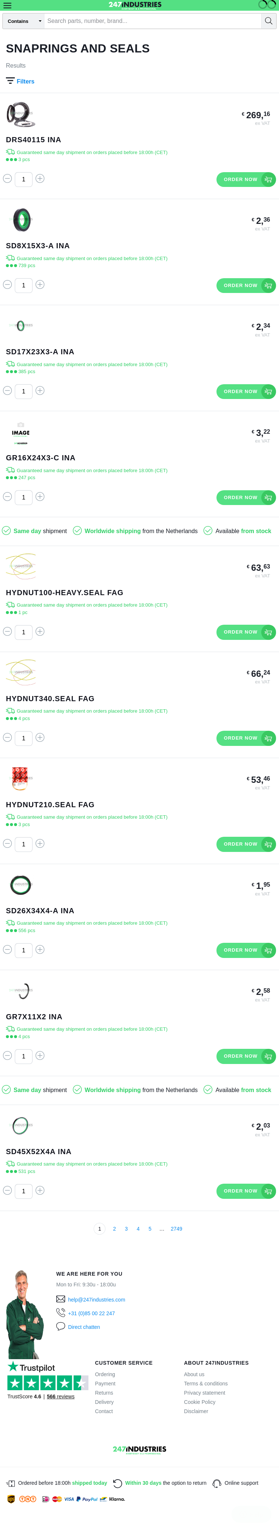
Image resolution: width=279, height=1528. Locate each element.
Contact (104, 1411)
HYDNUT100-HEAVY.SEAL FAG (65, 593)
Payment (105, 1384)
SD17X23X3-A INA (40, 352)
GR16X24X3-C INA (40, 458)
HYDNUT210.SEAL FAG (50, 805)
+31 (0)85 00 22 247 (91, 1313)
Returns (104, 1393)
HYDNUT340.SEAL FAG (50, 699)
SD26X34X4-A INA (40, 911)
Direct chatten (84, 1327)
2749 (176, 1229)
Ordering (105, 1374)
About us (194, 1374)
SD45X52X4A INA (39, 1151)
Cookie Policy (199, 1402)
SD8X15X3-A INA (38, 246)
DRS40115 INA (33, 140)
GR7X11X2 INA (34, 1017)
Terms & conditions (206, 1384)
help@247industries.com (96, 1300)
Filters (20, 81)
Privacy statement (204, 1393)
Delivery (104, 1402)
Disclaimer (196, 1411)
